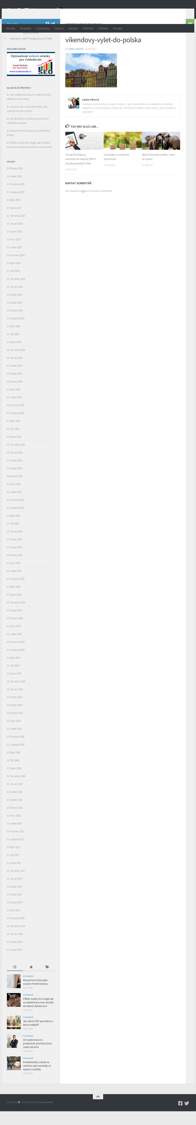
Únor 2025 (15, 253)
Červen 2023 (16, 371)
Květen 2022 (16, 474)
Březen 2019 (16, 726)
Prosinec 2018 (17, 750)
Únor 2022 (15, 497)
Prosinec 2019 (17, 655)
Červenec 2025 (17, 229)
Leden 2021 (16, 584)
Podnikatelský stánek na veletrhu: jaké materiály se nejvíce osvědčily (37, 1079)
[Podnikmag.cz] (47, 38)
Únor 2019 (15, 734)
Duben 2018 (16, 813)
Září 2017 (14, 868)
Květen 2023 (16, 379)
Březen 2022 (16, 490)
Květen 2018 (16, 805)
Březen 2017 (16, 916)
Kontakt (117, 28)
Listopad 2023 (17, 332)
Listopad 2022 (17, 426)
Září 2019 (14, 679)
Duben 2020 (16, 624)
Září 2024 (14, 284)
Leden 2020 (16, 647)
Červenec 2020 (17, 616)
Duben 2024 (16, 316)
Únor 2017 (15, 924)
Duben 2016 (16, 963)
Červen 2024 (16, 300)
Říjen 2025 (15, 213)
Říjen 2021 (15, 529)
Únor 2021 (15, 576)
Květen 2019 (16, 711)
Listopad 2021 (17, 521)
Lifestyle (73, 28)
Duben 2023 (16, 387)
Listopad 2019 (17, 663)
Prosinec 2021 (17, 513)
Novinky (11, 28)
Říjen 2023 (15, 340)
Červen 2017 (16, 892)
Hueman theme (46, 1116)
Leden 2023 (16, 411)
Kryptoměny (43, 28)
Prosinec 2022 (17, 419)
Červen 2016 (16, 947)
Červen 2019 (16, 703)
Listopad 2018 (17, 758)
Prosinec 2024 (17, 269)
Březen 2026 (16, 182)
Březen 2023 (16, 395)
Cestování (87, 28)
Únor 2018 (15, 829)
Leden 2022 (16, 505)
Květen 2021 (16, 553)
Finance (59, 28)
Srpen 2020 (15, 608)
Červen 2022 (16, 466)
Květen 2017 (16, 900)
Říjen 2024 (15, 276)
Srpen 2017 (15, 876)
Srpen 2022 (15, 450)
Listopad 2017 (17, 853)
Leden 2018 (16, 837)
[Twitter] (53, 38)
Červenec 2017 (17, 884)
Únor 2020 (15, 640)
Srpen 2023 (15, 355)
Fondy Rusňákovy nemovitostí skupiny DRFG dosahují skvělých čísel (80, 172)
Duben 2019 (16, 718)
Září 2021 (14, 537)
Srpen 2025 (15, 221)
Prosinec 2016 (17, 932)
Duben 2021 (16, 561)
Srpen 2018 (15, 782)
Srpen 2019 (15, 687)
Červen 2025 (16, 237)
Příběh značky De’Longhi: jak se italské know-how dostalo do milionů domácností (38, 1016)
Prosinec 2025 (17, 198)
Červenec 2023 (17, 363)
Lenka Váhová (76, 62)
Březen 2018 (16, 821)
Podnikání (25, 28)
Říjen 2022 (15, 434)
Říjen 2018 (15, 766)
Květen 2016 (16, 955)
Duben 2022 (16, 482)
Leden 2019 (16, 742)
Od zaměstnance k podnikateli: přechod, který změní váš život (37, 1057)
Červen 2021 (16, 545)
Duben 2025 (16, 245)
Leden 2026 (16, 190)
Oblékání (103, 28)
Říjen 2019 (15, 671)
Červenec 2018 (17, 789)
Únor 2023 (15, 403)
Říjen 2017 (15, 860)
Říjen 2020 (15, 600)
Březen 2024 (16, 324)
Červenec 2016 (17, 939)
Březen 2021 (16, 568)
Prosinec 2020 (17, 592)
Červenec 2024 (17, 292)
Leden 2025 (16, 261)
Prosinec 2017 (17, 845)
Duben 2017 (16, 908)
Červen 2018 (16, 797)
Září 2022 (14, 442)
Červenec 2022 (17, 458)
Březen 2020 (16, 632)
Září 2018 (14, 774)
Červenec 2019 (17, 695)
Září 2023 (14, 347)
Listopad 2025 (17, 205)
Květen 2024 (16, 308)
